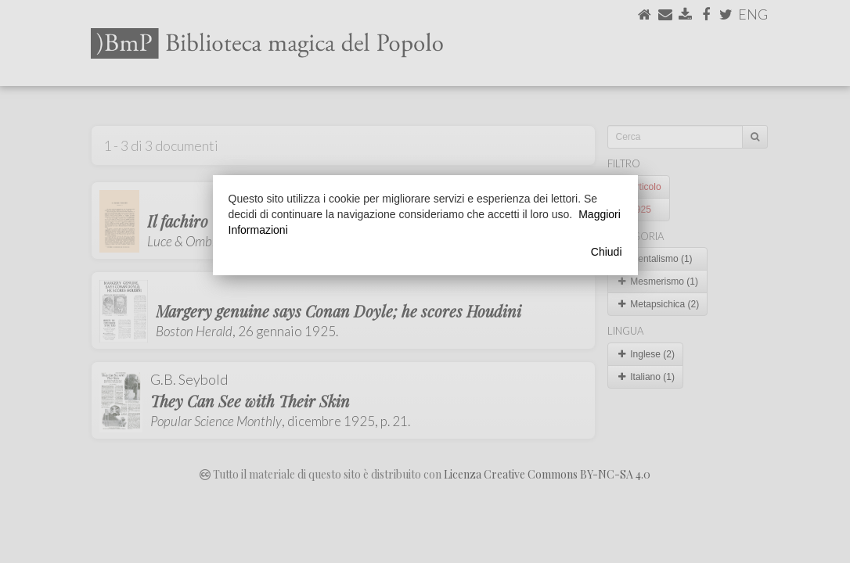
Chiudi (606, 252)
